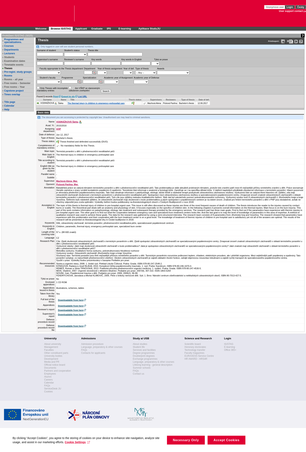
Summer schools (142, 367)
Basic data (43, 112)
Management (51, 347)
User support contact (291, 11)
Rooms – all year (13, 79)
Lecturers (9, 53)
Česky (300, 7)
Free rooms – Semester (17, 83)
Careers (48, 379)
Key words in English (131, 59)
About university (52, 344)
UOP (58, 129)
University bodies (53, 356)
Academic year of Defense (146, 77)
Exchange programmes (145, 359)
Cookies (48, 391)
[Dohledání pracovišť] (94, 73)
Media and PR (51, 361)
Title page (9, 102)
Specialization (89, 77)
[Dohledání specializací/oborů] (101, 82)
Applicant (81, 28)
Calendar (9, 105)
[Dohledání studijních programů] (80, 82)
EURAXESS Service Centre (199, 356)
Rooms (8, 75)
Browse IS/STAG (61, 28)
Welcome (41, 28)
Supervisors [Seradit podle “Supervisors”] (156, 100)
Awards (160, 68)
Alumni (47, 376)
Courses (9, 46)
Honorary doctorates (195, 347)
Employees (50, 373)
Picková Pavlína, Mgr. (67, 184)
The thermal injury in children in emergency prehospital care (96, 103)
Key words (97, 59)
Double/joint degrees (144, 356)
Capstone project (14, 90)
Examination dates (14, 61)
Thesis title (93, 50)
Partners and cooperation (57, 370)
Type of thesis (142, 68)
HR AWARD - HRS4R (195, 359)
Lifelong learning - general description (153, 364)
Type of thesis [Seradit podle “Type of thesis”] (187, 100)
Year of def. (128, 68)
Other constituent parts (56, 353)
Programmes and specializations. (14, 41)
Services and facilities (144, 350)
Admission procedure (92, 344)
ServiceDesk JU (52, 388)
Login (290, 7)
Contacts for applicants (93, 353)
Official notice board (54, 364)
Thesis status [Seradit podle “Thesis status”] (135, 100)
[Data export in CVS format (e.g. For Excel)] (290, 41)
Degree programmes (144, 353)
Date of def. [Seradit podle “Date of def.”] (204, 100)
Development (51, 359)
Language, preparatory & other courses (102, 347)
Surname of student (46, 50)
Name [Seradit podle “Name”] (63, 100)
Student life (139, 347)
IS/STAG (228, 344)
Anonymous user (275, 7)
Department (89, 68)
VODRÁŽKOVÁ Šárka (67, 122)
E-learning (229, 347)
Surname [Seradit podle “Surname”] (47, 100)
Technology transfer (194, 350)
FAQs (47, 385)
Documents (50, 367)
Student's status (72, 50)
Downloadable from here (70, 300)
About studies (140, 344)
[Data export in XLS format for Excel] (283, 41)
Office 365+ (230, 350)
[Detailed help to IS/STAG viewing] (301, 41)
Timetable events (13, 64)
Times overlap (12, 94)
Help (6, 109)
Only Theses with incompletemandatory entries (52, 89)
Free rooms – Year (14, 87)
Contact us (138, 373)
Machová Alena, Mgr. (67, 181)
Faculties (49, 350)
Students (9, 57)
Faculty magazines (194, 353)
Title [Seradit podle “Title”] (72, 100)
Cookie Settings (78, 446)
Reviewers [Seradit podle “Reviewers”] (170, 100)
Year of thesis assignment (109, 68)
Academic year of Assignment (118, 77)
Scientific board (192, 344)
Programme (67, 77)
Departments (11, 49)
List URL (82, 96)
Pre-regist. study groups (18, 72)
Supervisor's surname (47, 59)
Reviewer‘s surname (74, 59)
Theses (8, 68)
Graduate (97, 28)
